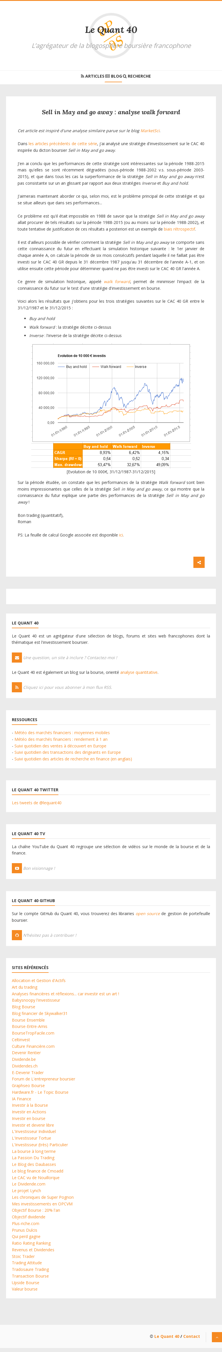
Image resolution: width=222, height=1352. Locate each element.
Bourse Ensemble (28, 1024)
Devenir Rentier (26, 1056)
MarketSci (150, 134)
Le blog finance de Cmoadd (37, 1175)
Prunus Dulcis (24, 1234)
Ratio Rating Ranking (31, 1247)
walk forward (117, 285)
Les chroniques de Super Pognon (43, 1201)
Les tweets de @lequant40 (37, 806)
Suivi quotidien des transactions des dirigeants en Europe (67, 756)
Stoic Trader (23, 1260)
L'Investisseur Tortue (31, 1142)
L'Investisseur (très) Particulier (40, 1148)
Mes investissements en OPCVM (42, 1208)
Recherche (146, 78)
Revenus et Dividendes (33, 1253)
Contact (191, 1340)
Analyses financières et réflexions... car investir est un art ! (65, 998)
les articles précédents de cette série (63, 147)
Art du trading (24, 991)
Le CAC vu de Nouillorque (36, 1181)
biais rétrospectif (179, 233)
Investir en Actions (29, 1116)
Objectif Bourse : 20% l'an (36, 1214)
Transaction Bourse (30, 1280)
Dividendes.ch (25, 1070)
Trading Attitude (27, 1266)
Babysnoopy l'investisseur (36, 1004)
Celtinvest (21, 1043)
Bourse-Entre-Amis (29, 1030)
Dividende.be (24, 1063)
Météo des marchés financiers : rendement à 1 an (61, 743)
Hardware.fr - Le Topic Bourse (40, 1096)
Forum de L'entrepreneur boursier (43, 1083)
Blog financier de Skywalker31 (40, 1017)
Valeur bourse (25, 1293)
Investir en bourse (28, 1122)
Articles (84, 78)
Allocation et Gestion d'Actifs (39, 984)
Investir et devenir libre (33, 1129)
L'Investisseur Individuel (34, 1135)
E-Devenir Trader (28, 1076)
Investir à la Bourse (30, 1109)
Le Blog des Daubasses (34, 1168)
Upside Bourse (25, 1286)
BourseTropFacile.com (33, 1037)
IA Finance (21, 1103)
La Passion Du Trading (33, 1161)
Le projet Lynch (26, 1194)
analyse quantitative (139, 676)
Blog (113, 78)
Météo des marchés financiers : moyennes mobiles (62, 736)
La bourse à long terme (34, 1155)
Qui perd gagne (26, 1240)
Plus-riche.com (25, 1227)
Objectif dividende (28, 1221)
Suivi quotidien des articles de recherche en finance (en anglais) (73, 763)
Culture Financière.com (33, 1050)
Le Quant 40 (111, 29)
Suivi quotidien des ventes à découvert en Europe (60, 750)
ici (121, 539)
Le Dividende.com (28, 1188)
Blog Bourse (23, 1010)
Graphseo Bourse (28, 1089)
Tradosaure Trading (30, 1273)
